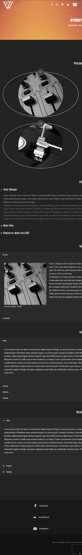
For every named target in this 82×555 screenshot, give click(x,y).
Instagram (40, 528)
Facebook (41, 506)
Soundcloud (41, 517)
